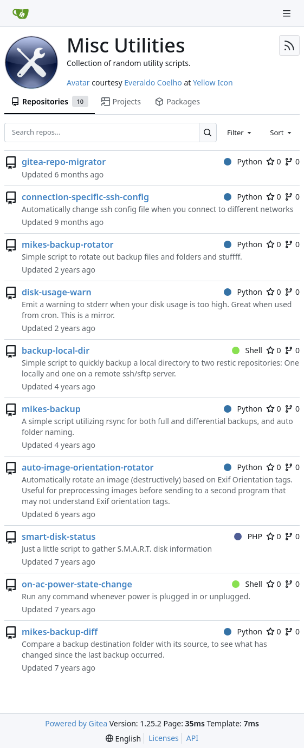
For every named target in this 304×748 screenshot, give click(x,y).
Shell (247, 350)
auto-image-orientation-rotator (87, 467)
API (192, 738)
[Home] (20, 13)
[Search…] (208, 132)
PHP (248, 536)
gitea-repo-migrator (64, 161)
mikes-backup (51, 408)
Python (243, 161)
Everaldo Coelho (153, 82)
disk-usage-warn (57, 292)
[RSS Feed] (289, 45)
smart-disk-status (58, 536)
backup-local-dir (55, 350)
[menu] (123, 738)
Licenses (163, 738)
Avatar (78, 82)
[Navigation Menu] (288, 13)
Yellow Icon (213, 82)
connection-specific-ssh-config (85, 196)
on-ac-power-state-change (77, 584)
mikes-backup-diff (60, 631)
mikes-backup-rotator (68, 244)
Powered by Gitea (76, 723)
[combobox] (240, 132)
